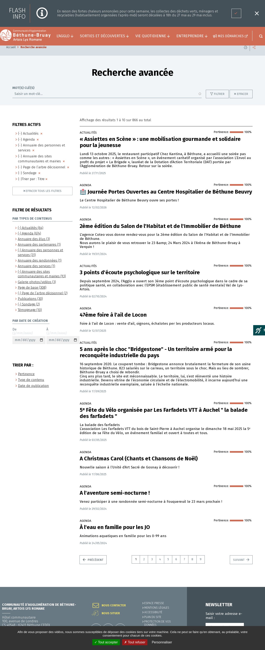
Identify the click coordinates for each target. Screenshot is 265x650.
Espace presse (154, 603)
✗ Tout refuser (134, 642)
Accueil (11, 53)
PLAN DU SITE (152, 617)
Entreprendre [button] (190, 36)
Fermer (257, 13)
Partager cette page (254, 53)
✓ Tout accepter (106, 642)
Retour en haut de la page (252, 587)
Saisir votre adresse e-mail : (224, 616)
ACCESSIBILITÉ (153, 612)
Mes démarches (231, 36)
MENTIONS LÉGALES (156, 607)
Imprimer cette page (245, 53)
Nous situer (111, 613)
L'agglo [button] (63, 36)
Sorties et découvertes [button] (102, 36)
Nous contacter (114, 605)
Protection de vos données (157, 623)
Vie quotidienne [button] (150, 36)
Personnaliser (162, 642)
